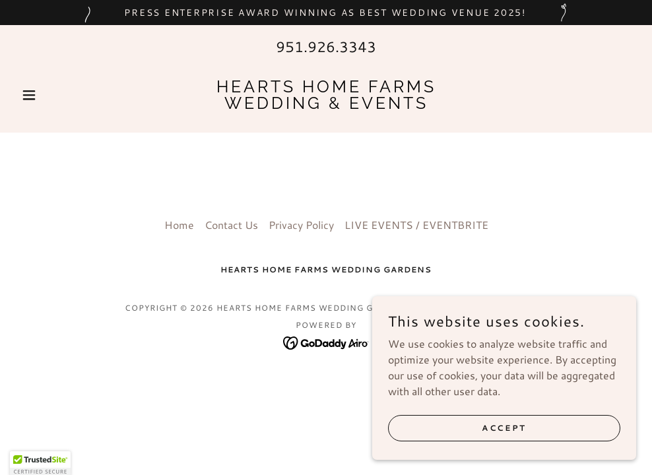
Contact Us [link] (231, 224)
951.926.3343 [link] (326, 46)
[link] (326, 104)
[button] (62, 95)
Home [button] (179, 224)
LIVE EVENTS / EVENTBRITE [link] (416, 224)
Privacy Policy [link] (301, 224)
